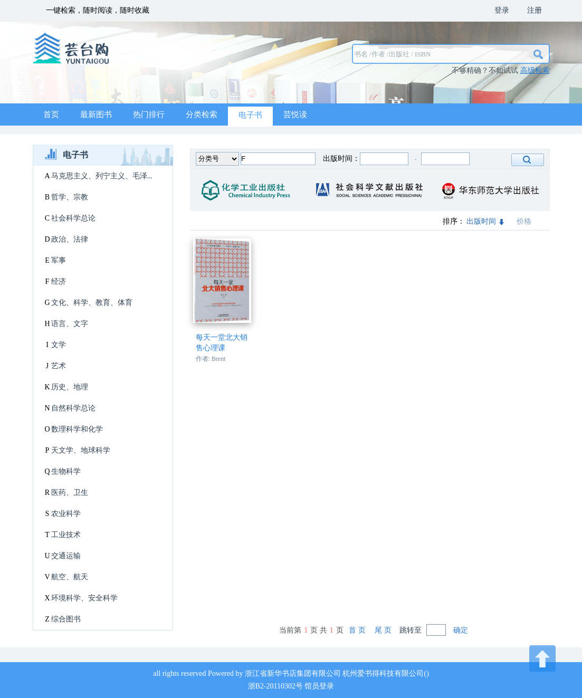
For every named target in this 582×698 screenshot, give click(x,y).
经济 (58, 281)
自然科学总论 (73, 408)
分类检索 (201, 114)
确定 (460, 630)
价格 (524, 221)
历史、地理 (69, 387)
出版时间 (485, 221)
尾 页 (383, 630)
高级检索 (535, 70)
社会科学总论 (73, 218)
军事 (58, 260)
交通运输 (66, 556)
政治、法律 (69, 239)
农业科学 (66, 514)
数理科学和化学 (77, 429)
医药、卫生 (69, 492)
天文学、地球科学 (80, 450)
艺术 (58, 366)
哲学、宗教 (69, 197)
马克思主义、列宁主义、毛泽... (102, 176)
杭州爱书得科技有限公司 (383, 673)
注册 (534, 10)
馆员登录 (319, 686)
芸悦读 (295, 114)
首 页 (357, 630)
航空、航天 (69, 577)
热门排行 (149, 114)
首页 (51, 114)
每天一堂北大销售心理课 (221, 342)
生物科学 (66, 471)
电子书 (250, 115)
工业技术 (66, 535)
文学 (58, 345)
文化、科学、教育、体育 (91, 303)
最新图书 (96, 114)
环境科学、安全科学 (84, 598)
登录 (501, 10)
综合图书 (66, 619)
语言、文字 (69, 324)
